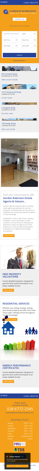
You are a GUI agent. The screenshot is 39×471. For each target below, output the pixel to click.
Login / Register (31, 3)
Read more (9, 463)
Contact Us (19, 19)
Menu (5, 2)
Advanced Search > (19, 60)
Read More (9, 235)
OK (17, 466)
